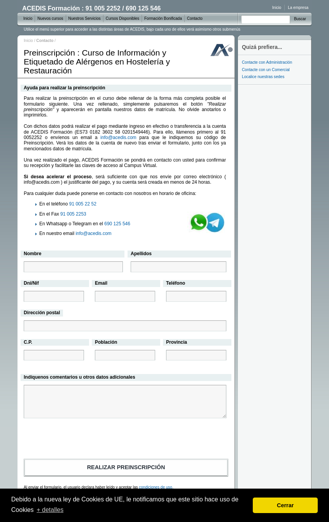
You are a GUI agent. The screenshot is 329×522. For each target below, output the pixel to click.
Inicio (28, 40)
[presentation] (126, 440)
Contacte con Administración (267, 62)
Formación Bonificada (163, 18)
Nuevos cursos (50, 18)
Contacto (195, 18)
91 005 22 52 (82, 204)
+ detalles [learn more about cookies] (50, 509)
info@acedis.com (118, 137)
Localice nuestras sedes (263, 77)
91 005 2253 (73, 214)
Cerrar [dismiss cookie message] (285, 505)
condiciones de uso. (156, 487)
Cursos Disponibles (122, 18)
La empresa (298, 7)
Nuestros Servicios (84, 18)
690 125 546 (117, 223)
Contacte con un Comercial (266, 70)
